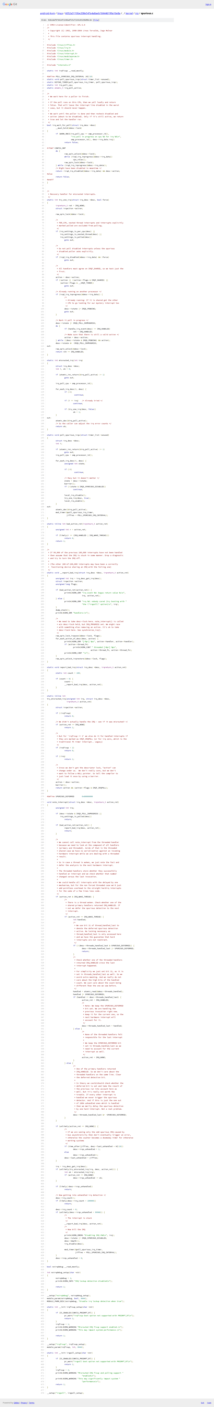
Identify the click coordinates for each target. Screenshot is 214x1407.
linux (60, 13)
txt (202, 1402)
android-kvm (47, 13)
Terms (31, 1402)
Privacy (24, 1402)
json (209, 1402)
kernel (129, 13)
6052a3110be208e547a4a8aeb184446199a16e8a (92, 13)
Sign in (208, 4)
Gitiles (16, 1402)
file (96, 20)
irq (137, 13)
